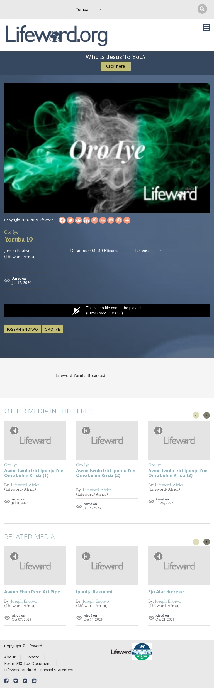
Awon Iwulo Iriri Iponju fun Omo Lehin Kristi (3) (178, 473)
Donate (32, 657)
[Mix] (110, 220)
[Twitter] (70, 220)
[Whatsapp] (118, 220)
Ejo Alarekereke (166, 592)
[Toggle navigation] (206, 27)
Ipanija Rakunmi (94, 592)
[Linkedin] (86, 220)
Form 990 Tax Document (27, 663)
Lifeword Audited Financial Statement (39, 669)
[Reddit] (78, 220)
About (10, 657)
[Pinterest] (94, 220)
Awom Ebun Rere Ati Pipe (32, 592)
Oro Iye (52, 329)
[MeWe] (102, 220)
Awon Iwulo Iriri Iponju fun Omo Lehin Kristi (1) (34, 473)
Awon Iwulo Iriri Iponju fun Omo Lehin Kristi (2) (105, 473)
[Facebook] (62, 220)
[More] (126, 220)
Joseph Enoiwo (22, 329)
